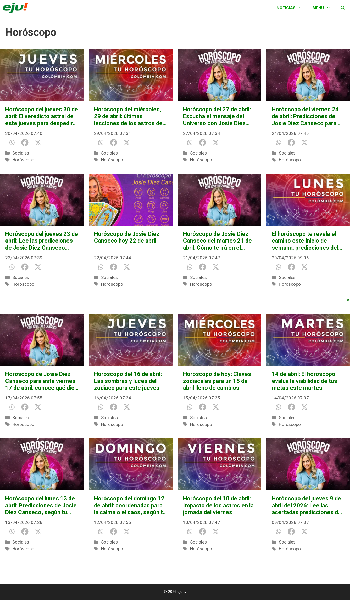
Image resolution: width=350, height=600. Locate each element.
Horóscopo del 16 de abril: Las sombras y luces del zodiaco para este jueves (128, 381)
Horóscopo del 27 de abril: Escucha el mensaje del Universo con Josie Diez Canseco (217, 116)
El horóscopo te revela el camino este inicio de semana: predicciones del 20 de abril (305, 241)
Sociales (20, 153)
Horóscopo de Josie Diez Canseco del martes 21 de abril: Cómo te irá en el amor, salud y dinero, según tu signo (218, 241)
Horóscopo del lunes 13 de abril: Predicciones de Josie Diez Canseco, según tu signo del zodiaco (41, 505)
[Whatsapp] (12, 142)
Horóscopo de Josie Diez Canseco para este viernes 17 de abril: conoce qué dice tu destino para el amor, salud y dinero (41, 381)
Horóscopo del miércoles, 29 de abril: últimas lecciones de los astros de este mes (128, 116)
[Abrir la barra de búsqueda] (343, 8)
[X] (38, 142)
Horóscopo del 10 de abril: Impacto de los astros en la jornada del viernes (218, 505)
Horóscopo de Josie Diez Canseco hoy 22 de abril (126, 237)
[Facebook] (25, 142)
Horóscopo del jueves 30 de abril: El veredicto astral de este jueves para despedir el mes (41, 116)
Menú (324, 8)
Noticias (292, 8)
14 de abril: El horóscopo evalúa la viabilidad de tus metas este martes (304, 381)
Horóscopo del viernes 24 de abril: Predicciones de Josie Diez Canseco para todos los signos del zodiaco (305, 116)
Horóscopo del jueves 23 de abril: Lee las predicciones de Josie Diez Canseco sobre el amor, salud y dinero (41, 241)
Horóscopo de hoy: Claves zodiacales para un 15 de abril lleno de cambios (217, 381)
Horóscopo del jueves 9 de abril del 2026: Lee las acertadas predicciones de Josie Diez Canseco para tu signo (307, 505)
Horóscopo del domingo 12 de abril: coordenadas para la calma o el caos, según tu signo (130, 505)
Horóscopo (23, 159)
